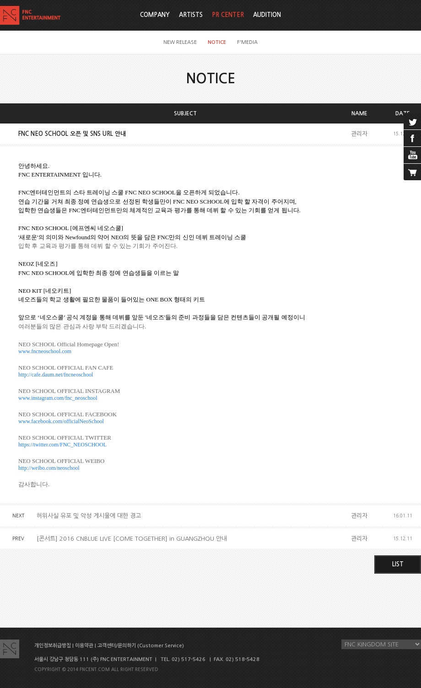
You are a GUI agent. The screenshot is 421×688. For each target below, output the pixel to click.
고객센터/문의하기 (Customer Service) (140, 645)
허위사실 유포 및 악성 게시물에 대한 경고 (89, 516)
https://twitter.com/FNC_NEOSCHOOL (62, 444)
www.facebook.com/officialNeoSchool (61, 421)
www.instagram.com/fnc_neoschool (57, 398)
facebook (412, 138)
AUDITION (267, 15)
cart (412, 172)
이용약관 (84, 645)
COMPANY (155, 15)
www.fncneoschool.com (44, 351)
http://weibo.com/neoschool (49, 468)
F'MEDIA (247, 42)
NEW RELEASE (180, 42)
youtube (412, 155)
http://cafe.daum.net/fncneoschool (55, 374)
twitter (412, 121)
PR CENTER (228, 15)
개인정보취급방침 (52, 645)
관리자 (359, 134)
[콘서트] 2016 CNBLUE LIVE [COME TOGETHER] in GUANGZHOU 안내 (132, 539)
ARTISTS (191, 15)
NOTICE (217, 42)
